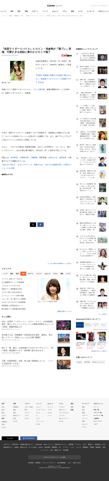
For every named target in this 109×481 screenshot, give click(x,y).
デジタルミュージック (87, 325)
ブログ (84, 444)
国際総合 (4, 422)
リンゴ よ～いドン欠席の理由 (13, 295)
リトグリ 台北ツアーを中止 (12, 279)
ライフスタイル (64, 412)
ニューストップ (95, 5)
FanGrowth (38, 444)
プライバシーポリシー (49, 463)
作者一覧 (96, 410)
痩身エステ (58, 450)
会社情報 (31, 463)
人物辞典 (96, 418)
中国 (3, 424)
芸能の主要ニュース (64, 311)
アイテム (78, 444)
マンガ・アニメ (41, 410)
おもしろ (55, 11)
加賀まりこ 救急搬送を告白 (12, 289)
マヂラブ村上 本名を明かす (12, 292)
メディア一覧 (97, 412)
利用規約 (38, 463)
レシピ (72, 447)
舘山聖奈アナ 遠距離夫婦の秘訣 (14, 309)
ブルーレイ (80, 325)
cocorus (40, 447)
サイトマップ (97, 421)
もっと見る (103, 314)
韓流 (14, 418)
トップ (5, 273)
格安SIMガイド (8, 447)
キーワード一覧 (98, 415)
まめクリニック (48, 444)
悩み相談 (47, 447)
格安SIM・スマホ (100, 444)
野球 (26, 410)
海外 (19, 11)
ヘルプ (95, 424)
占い (60, 447)
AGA (51, 450)
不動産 (92, 447)
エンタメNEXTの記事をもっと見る (60, 263)
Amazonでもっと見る (98, 351)
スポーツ (35, 11)
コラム (64, 11)
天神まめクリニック (60, 444)
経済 (3, 410)
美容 (104, 447)
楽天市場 (87, 362)
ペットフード (45, 450)
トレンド (45, 11)
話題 (72, 410)
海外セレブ (16, 415)
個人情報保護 (61, 463)
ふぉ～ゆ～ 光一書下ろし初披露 (14, 299)
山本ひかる (52, 158)
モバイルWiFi (33, 447)
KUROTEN (15, 444)
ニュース (3, 11)
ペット (50, 415)
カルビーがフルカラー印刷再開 (13, 302)
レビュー (39, 407)
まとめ (4, 415)
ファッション (40, 421)
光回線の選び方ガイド (27, 444)
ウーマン (65, 447)
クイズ (80, 11)
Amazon (79, 362)
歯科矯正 (98, 447)
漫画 (72, 11)
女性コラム (62, 410)
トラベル (62, 415)
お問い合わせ (77, 463)
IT (36, 415)
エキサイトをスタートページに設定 (54, 457)
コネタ (50, 410)
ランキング (90, 11)
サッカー (27, 412)
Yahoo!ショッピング (98, 362)
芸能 (26, 11)
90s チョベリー (63, 418)
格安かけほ (23, 447)
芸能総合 (16, 407)
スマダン (62, 407)
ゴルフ (27, 415)
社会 (3, 407)
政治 (3, 412)
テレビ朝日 (38, 89)
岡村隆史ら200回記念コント (12, 305)
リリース (96, 407)
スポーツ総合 (29, 407)
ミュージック (95, 325)
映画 (14, 410)
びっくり (50, 407)
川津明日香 (24, 158)
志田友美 (62, 158)
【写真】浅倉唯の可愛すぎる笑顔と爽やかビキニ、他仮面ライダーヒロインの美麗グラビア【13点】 (53, 78)
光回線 (16, 447)
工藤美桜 (33, 158)
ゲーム (38, 412)
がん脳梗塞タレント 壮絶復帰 (13, 282)
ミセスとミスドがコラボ (11, 285)
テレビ (103, 325)
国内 (12, 11)
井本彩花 (14, 158)
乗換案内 (85, 447)
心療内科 (71, 444)
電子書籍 (65, 450)
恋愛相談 (54, 447)
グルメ (38, 418)
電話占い (90, 444)
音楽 (14, 412)
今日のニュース (103, 11)
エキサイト (104, 5)
